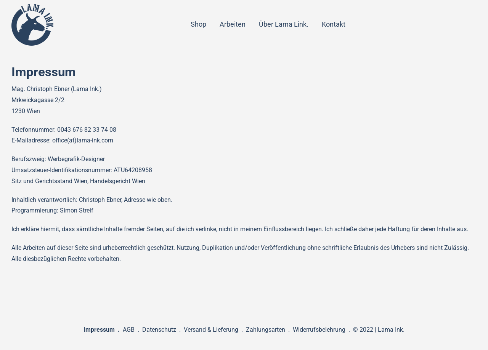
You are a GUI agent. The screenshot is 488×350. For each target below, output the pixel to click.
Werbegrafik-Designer (76, 159)
